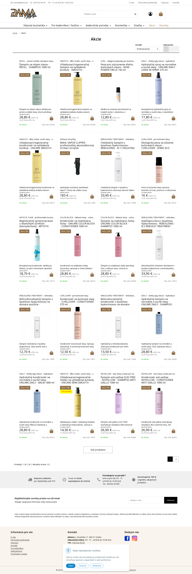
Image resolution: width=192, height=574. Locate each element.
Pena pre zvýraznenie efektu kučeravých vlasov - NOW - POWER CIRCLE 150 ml (117, 67)
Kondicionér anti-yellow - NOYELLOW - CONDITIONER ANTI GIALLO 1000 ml (157, 380)
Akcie (152, 25)
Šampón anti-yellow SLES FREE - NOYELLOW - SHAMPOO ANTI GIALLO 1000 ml (118, 380)
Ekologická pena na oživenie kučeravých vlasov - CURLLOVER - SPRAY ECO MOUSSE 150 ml (157, 146)
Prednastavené (143, 49)
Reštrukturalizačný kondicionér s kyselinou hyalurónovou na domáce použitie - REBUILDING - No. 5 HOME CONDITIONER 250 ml (117, 304)
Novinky (164, 25)
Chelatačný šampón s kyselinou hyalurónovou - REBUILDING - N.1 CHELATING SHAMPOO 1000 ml (118, 146)
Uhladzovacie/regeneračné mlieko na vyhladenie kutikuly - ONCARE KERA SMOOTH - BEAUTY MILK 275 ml (77, 381)
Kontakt (176, 2)
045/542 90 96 (39, 2)
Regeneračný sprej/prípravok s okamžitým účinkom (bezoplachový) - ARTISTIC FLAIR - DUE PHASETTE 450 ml (36, 224)
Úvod (15, 33)
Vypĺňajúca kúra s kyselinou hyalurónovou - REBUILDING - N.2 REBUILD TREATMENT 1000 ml (158, 224)
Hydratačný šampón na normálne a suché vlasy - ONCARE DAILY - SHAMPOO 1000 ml (156, 303)
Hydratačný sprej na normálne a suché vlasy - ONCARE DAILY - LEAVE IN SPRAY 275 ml (159, 67)
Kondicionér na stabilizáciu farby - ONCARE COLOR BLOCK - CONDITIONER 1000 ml (77, 223)
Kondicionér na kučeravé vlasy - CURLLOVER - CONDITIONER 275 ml (77, 301)
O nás (131, 2)
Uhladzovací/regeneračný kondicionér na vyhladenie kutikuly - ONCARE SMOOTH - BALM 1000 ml (36, 146)
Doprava (165, 2)
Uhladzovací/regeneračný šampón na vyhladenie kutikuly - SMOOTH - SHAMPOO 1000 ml (74, 68)
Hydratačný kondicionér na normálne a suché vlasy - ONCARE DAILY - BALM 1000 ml (36, 380)
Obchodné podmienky (147, 2)
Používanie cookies (19, 554)
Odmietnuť (96, 566)
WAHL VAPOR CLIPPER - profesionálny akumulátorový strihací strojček (77, 145)
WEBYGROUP (131, 570)
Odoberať (171, 500)
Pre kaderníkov (17, 548)
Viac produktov (98, 449)
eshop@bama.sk (21, 2)
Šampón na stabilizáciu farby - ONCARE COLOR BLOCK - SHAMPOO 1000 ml (118, 223)
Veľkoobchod (16, 551)
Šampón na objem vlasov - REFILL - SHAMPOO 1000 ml (34, 66)
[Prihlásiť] (150, 14)
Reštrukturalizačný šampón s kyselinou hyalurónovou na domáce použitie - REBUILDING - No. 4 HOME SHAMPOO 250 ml (36, 304)
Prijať (71, 566)
